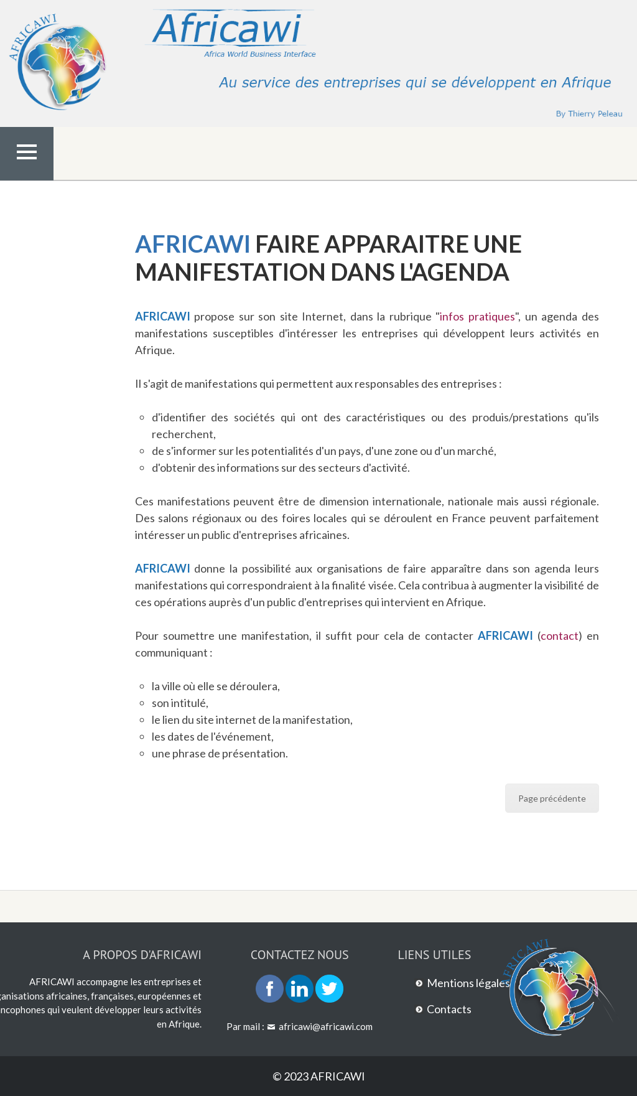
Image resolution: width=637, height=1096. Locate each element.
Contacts (449, 1009)
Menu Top (27, 178)
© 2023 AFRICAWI (318, 1076)
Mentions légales (468, 983)
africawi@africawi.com (326, 1026)
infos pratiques (477, 316)
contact (560, 635)
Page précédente (552, 798)
